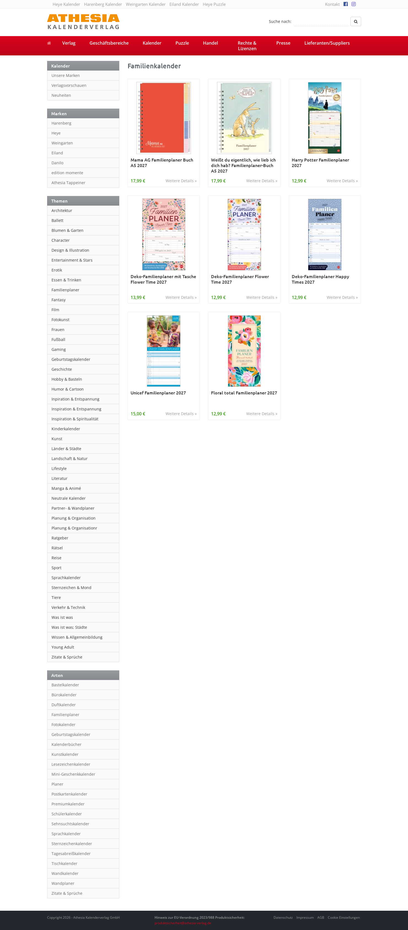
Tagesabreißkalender (71, 853)
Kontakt (332, 4)
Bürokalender (64, 694)
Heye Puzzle (214, 4)
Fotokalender (63, 724)
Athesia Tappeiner (68, 182)
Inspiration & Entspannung (76, 409)
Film (55, 309)
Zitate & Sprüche (67, 657)
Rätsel (57, 547)
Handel (210, 43)
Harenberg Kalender (103, 4)
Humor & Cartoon (68, 389)
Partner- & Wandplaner (73, 508)
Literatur (59, 478)
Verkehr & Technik (68, 607)
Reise (56, 557)
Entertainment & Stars (72, 260)
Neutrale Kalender (69, 498)
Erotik (57, 270)
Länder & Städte (66, 448)
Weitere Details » (181, 180)
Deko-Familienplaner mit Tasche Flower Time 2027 (163, 279)
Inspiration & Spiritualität (75, 418)
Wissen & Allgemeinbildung (77, 637)
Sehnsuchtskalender (70, 823)
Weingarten (62, 143)
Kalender (152, 43)
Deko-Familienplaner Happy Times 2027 (320, 279)
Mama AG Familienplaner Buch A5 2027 (162, 162)
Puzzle (182, 43)
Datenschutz (283, 917)
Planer (57, 784)
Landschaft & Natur (70, 458)
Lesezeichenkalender (71, 764)
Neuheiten (61, 95)
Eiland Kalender (184, 4)
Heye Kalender (66, 4)
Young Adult (63, 647)
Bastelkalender (65, 684)
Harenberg (61, 123)
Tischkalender (64, 863)
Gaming (59, 349)
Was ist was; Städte (69, 627)
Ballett (57, 220)
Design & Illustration (70, 250)
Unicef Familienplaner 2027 (158, 393)
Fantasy (59, 299)
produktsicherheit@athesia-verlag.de (183, 923)
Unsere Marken (66, 75)
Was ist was (62, 617)
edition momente (67, 172)
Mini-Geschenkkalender (73, 774)
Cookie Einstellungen (344, 917)
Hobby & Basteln (67, 379)
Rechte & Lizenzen (247, 46)
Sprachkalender (66, 577)
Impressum (305, 917)
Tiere (56, 597)
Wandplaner (63, 883)
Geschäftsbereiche (109, 43)
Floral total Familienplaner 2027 (244, 393)
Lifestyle (59, 468)
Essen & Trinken (66, 280)
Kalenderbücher (67, 744)
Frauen (58, 329)
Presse (283, 43)
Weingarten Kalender (146, 4)
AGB (320, 917)
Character (61, 240)
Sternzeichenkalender (72, 843)
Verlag (68, 43)
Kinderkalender (66, 428)
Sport (56, 567)
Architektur (62, 210)
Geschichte (62, 369)
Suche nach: (280, 21)
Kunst (57, 438)
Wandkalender (65, 873)
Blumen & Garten (67, 230)
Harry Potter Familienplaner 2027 (320, 162)
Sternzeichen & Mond (71, 587)
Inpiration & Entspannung (75, 399)
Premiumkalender (68, 804)
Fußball (58, 339)
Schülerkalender (67, 813)
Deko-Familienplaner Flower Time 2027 (240, 279)
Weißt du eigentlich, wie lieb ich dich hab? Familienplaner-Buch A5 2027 (243, 165)
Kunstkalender (65, 754)
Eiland (57, 152)
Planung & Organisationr (74, 528)
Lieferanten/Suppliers (327, 43)
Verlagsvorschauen (69, 85)
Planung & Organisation (74, 518)
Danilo (57, 162)
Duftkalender (64, 704)
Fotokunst (60, 319)
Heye (56, 133)
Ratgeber (60, 538)
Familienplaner (65, 289)
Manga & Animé (66, 488)
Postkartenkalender (69, 794)
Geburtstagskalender (71, 359)
